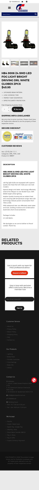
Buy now (18, 109)
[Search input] (18, 14)
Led (18, 154)
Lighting (10, 354)
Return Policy (11, 332)
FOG (15, 154)
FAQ (8, 337)
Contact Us (11, 340)
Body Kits (10, 365)
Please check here (29, 119)
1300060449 (12, 398)
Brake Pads (11, 357)
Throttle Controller (13, 359)
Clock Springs (11, 362)
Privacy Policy (11, 329)
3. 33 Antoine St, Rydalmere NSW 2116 (19, 392)
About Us (10, 326)
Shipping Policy (12, 334)
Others (9, 367)
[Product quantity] (6, 109)
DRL (11, 154)
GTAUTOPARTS (10, 457)
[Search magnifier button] (35, 14)
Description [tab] (9, 165)
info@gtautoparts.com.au (16, 395)
